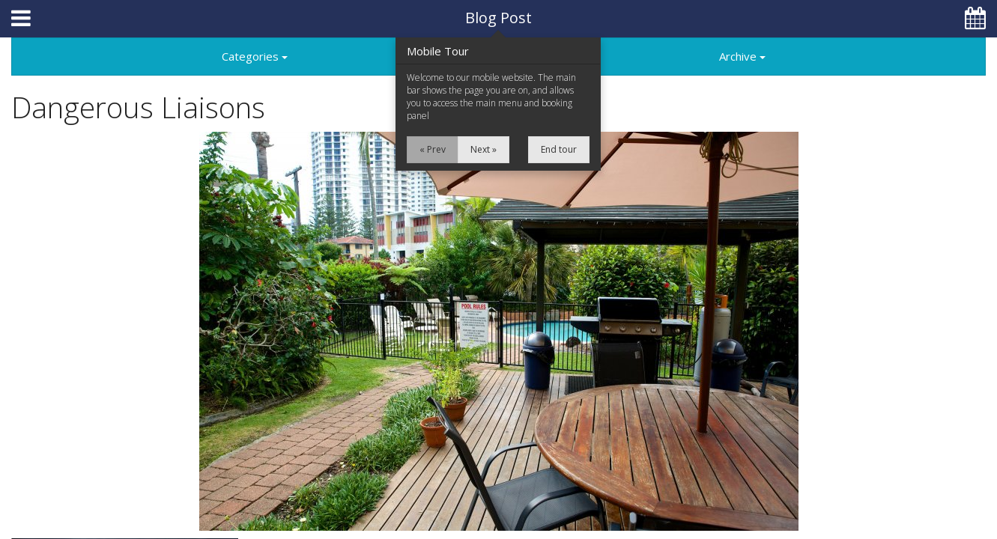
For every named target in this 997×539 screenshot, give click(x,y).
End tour (559, 149)
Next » (483, 149)
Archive (742, 56)
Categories (255, 56)
